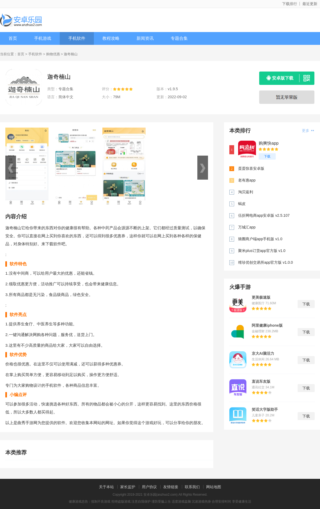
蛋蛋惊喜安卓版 (251, 168)
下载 (267, 156)
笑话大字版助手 (265, 409)
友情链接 (170, 487)
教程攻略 (110, 38)
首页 (13, 38)
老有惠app (246, 180)
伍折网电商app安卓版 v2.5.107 (264, 215)
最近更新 (309, 4)
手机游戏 (42, 38)
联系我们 (192, 487)
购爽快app (269, 143)
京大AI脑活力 (263, 353)
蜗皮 (242, 204)
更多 (308, 130)
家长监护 (127, 487)
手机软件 (76, 38)
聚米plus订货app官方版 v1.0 (261, 250)
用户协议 (149, 487)
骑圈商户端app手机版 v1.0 (260, 239)
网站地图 (213, 487)
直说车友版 (261, 381)
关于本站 (106, 487)
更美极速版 (261, 297)
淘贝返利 (245, 192)
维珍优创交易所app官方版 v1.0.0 (265, 262)
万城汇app (246, 227)
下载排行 (289, 4)
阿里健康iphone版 (267, 325)
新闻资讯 (145, 38)
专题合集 (179, 38)
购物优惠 (53, 54)
